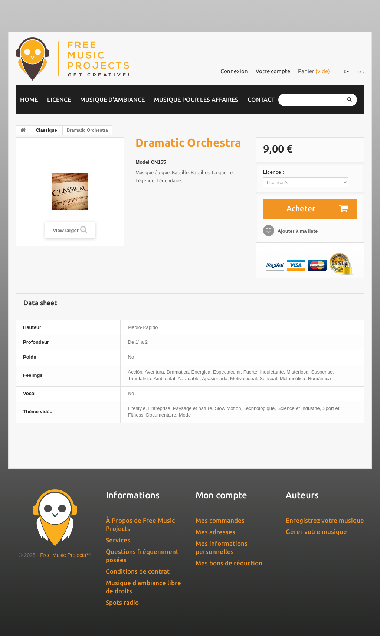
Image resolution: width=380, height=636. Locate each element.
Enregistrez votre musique (325, 520)
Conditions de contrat (138, 571)
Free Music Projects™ (65, 555)
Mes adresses (215, 531)
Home (29, 99)
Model (142, 162)
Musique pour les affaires (196, 99)
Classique (46, 130)
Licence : (274, 172)
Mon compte (221, 495)
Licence (59, 99)
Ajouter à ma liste (297, 231)
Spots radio (122, 602)
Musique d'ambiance (112, 99)
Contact (261, 99)
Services (118, 540)
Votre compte (273, 71)
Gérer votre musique (316, 531)
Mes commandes (220, 520)
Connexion (234, 71)
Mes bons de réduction (229, 563)
